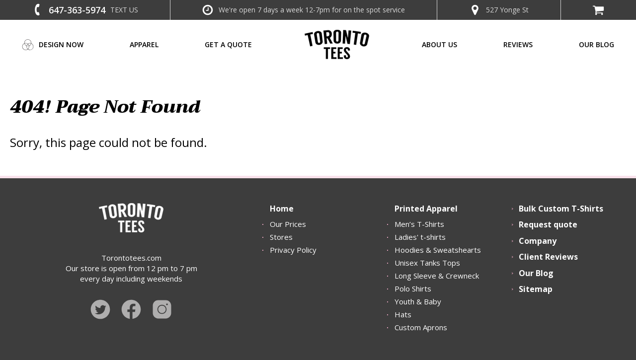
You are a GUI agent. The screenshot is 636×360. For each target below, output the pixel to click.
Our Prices (288, 224)
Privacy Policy (293, 250)
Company (537, 240)
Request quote (548, 224)
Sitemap (536, 289)
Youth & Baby (418, 301)
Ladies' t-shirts (420, 237)
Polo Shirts (413, 288)
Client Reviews (548, 256)
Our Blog (536, 273)
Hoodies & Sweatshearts (438, 250)
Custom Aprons (421, 327)
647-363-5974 (77, 9)
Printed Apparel (426, 208)
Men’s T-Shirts (419, 224)
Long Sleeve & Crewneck (437, 276)
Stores (281, 237)
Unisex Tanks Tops (427, 263)
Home (282, 208)
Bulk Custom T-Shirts (561, 208)
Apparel (144, 44)
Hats (403, 314)
